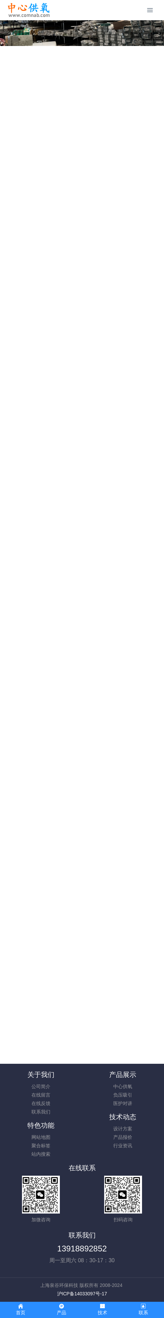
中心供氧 (122, 1086)
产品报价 (122, 1137)
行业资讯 (122, 1145)
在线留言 (40, 1095)
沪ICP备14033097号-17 (82, 1293)
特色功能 (40, 1125)
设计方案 (122, 1128)
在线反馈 (40, 1103)
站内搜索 (40, 1154)
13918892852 (82, 1248)
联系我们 (40, 1112)
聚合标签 (40, 1145)
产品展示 (122, 1074)
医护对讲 (122, 1103)
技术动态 (122, 1117)
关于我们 (40, 1074)
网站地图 (40, 1137)
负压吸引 (122, 1095)
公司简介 (40, 1086)
